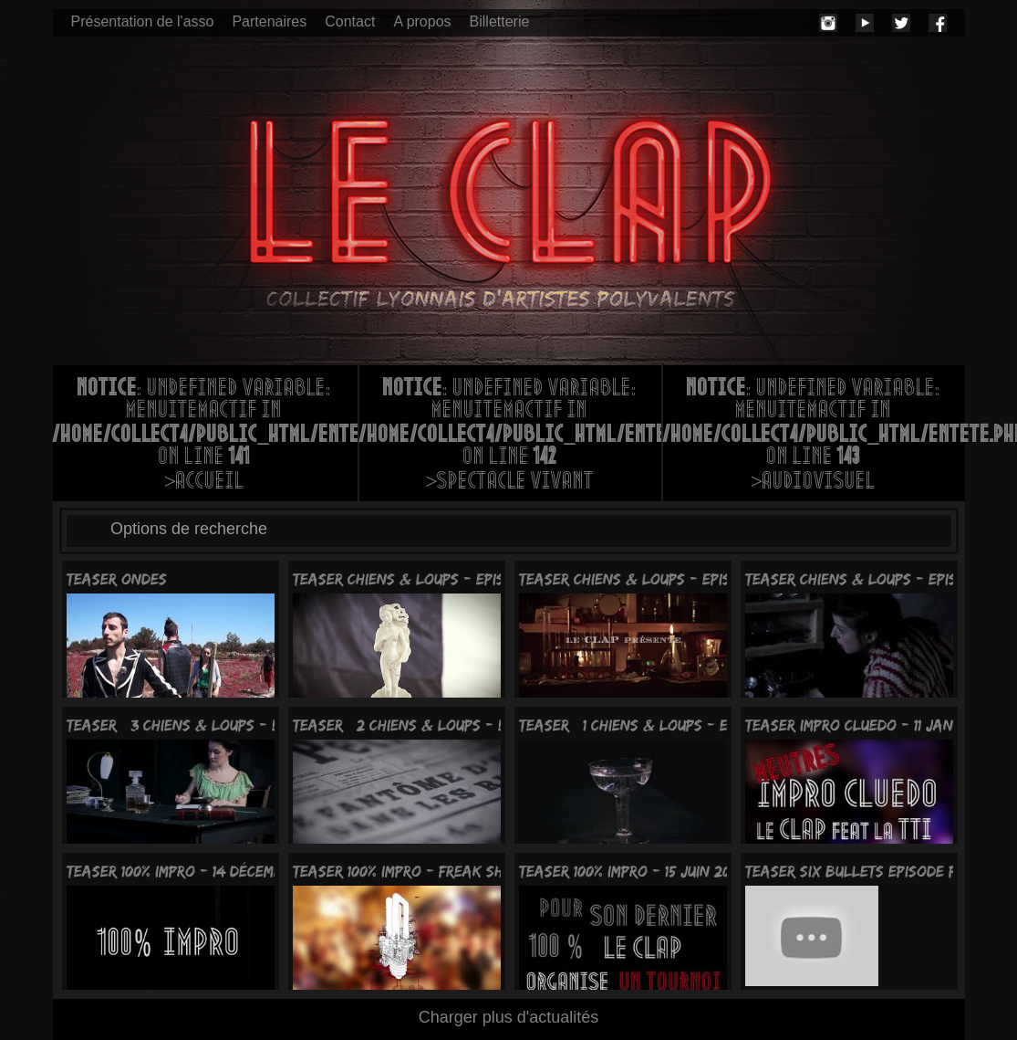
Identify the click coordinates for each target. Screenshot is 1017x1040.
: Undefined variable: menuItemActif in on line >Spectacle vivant (510, 436)
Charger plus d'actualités (509, 1017)
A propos (422, 21)
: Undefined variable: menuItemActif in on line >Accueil (205, 436)
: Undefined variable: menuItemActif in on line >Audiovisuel (814, 436)
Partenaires (269, 21)
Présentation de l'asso (142, 21)
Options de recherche (188, 529)
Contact (350, 21)
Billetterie (500, 21)
